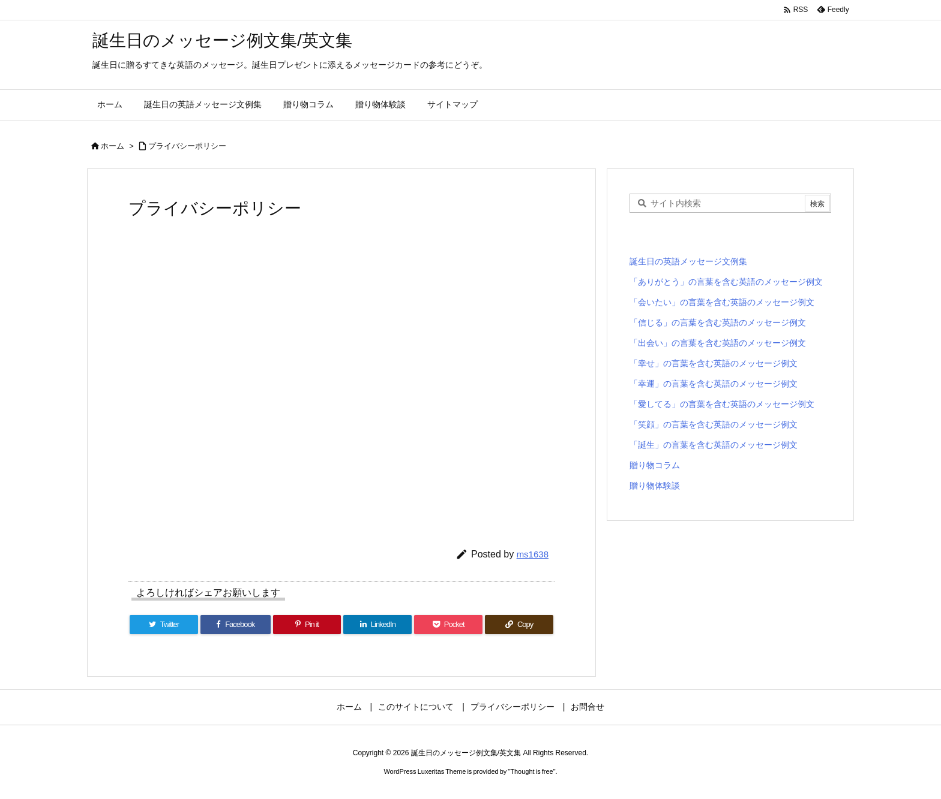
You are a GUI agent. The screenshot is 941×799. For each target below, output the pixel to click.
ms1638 (533, 554)
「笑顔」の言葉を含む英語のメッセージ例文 (714, 424)
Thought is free (531, 771)
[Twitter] (164, 624)
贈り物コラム (655, 465)
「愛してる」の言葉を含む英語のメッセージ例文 (722, 404)
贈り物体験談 (655, 485)
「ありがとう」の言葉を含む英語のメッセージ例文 (726, 282)
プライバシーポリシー (187, 145)
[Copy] (519, 624)
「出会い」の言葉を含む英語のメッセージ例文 (718, 343)
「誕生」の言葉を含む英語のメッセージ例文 (714, 445)
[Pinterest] (307, 624)
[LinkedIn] (377, 624)
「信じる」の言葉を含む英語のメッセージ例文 (718, 322)
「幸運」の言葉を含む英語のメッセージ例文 (714, 383)
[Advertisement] (341, 387)
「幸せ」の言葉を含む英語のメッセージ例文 (714, 363)
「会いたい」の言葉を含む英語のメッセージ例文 (722, 302)
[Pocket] (448, 624)
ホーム (112, 145)
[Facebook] (235, 624)
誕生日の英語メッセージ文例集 (688, 261)
